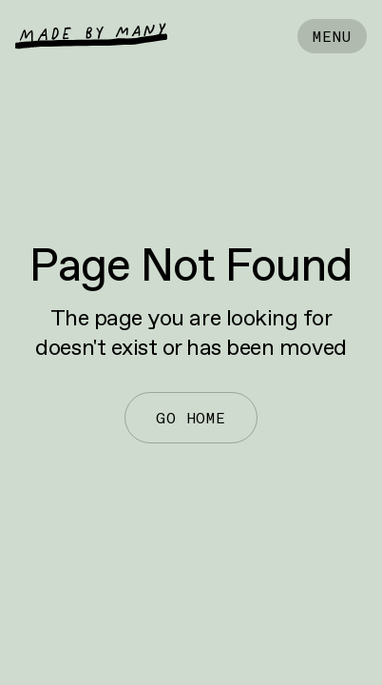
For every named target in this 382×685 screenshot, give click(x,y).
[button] (332, 36)
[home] (91, 36)
